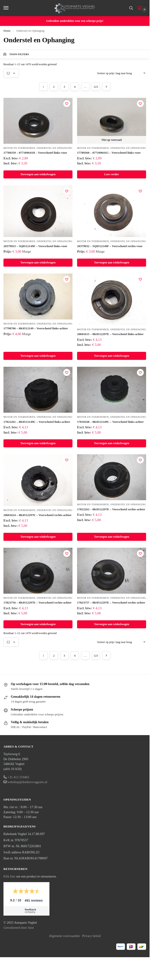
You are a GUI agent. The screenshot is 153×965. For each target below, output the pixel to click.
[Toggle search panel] (131, 8)
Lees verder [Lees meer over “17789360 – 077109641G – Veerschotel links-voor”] (111, 174)
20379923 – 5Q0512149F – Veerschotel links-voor (35, 246)
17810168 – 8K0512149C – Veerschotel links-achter (110, 421)
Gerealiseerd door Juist (18, 927)
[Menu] (10, 8)
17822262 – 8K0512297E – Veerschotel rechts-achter (111, 509)
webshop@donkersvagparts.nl (27, 782)
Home (7, 30)
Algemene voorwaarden (64, 936)
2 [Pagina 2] (54, 86)
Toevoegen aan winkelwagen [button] (38, 174)
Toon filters (16, 54)
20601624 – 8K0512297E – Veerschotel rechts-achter (37, 515)
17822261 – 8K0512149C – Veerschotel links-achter (36, 421)
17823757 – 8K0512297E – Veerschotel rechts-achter (111, 602)
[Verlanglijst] (66, 103)
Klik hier (9, 876)
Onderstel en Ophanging (54, 148)
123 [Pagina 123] (95, 86)
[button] (141, 8)
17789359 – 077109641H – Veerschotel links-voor (35, 152)
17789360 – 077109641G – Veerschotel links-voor (109, 152)
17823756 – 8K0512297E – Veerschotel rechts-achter (37, 602)
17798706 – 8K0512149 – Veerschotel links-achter (35, 328)
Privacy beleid (91, 936)
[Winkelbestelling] (121, 73)
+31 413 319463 (18, 777)
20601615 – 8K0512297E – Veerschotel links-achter (110, 334)
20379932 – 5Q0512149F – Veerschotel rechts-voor (110, 246)
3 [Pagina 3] (64, 86)
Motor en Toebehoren (19, 148)
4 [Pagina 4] (75, 86)
